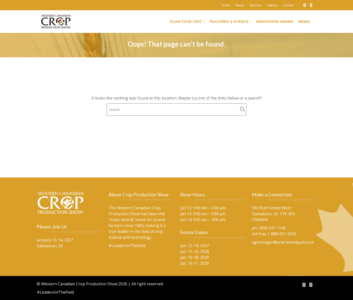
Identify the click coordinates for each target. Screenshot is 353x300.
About (239, 5)
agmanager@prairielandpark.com (282, 242)
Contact (288, 5)
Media (304, 21)
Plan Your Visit (187, 21)
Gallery (272, 5)
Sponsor (255, 5)
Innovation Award (274, 21)
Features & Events (230, 21)
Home (226, 5)
